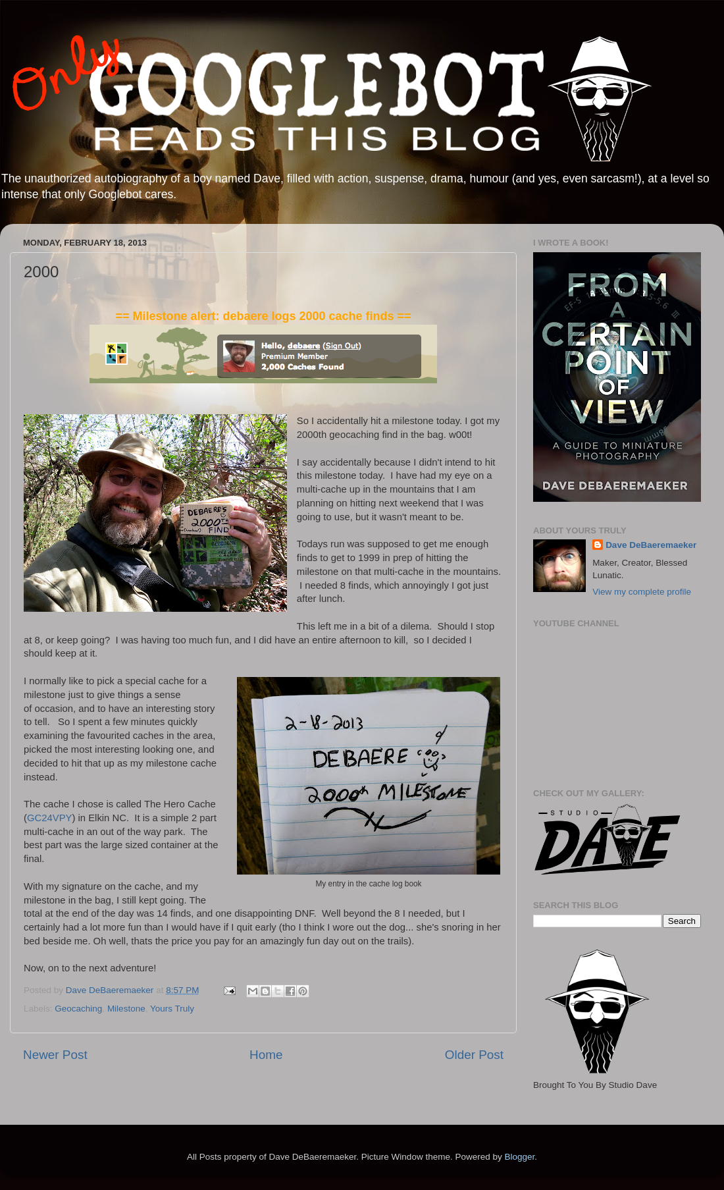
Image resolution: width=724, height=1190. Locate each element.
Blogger (519, 1157)
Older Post (474, 1055)
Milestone (126, 1009)
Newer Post (55, 1055)
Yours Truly (172, 1009)
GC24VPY (49, 818)
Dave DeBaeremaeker (651, 545)
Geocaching (78, 1009)
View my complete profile (641, 592)
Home (265, 1055)
